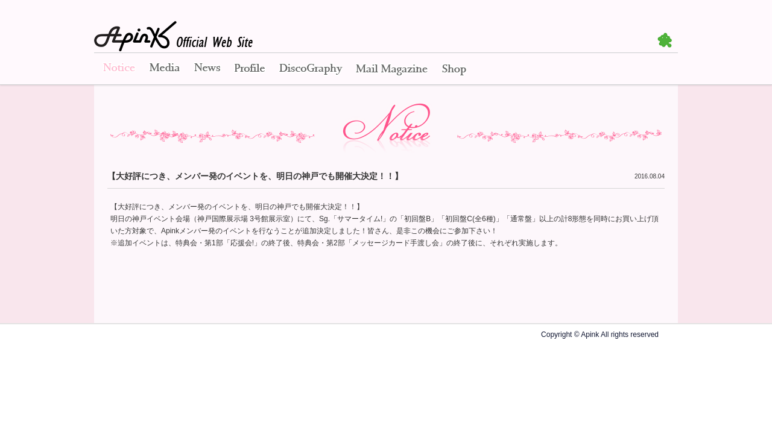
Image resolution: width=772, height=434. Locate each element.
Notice (118, 69)
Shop (454, 69)
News (207, 69)
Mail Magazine (392, 69)
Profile (249, 69)
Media (164, 69)
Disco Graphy (310, 69)
